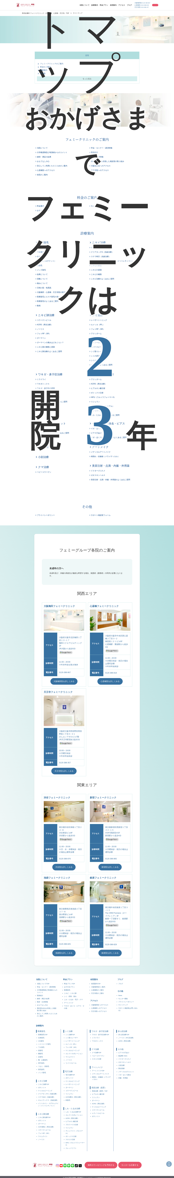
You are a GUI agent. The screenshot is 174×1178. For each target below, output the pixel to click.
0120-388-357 (65, 763)
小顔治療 (43, 456)
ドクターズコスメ (98, 471)
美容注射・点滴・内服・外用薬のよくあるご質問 (110, 480)
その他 (42, 73)
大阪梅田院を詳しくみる (64, 681)
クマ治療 (43, 467)
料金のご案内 (45, 67)
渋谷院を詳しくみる (63, 867)
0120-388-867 (65, 672)
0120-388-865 (111, 859)
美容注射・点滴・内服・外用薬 (110, 465)
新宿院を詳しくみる (110, 867)
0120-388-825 (65, 944)
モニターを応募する (129, 1165)
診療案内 (43, 70)
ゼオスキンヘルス (98, 475)
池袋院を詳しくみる (63, 953)
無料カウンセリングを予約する (101, 1165)
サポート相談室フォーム (101, 515)
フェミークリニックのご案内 (51, 63)
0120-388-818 (111, 673)
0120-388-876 (65, 859)
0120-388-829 (111, 944)
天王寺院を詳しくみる (64, 771)
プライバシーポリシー (46, 515)
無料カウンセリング (146, 5)
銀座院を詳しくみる (110, 953)
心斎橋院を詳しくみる (110, 681)
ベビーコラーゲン (44, 472)
